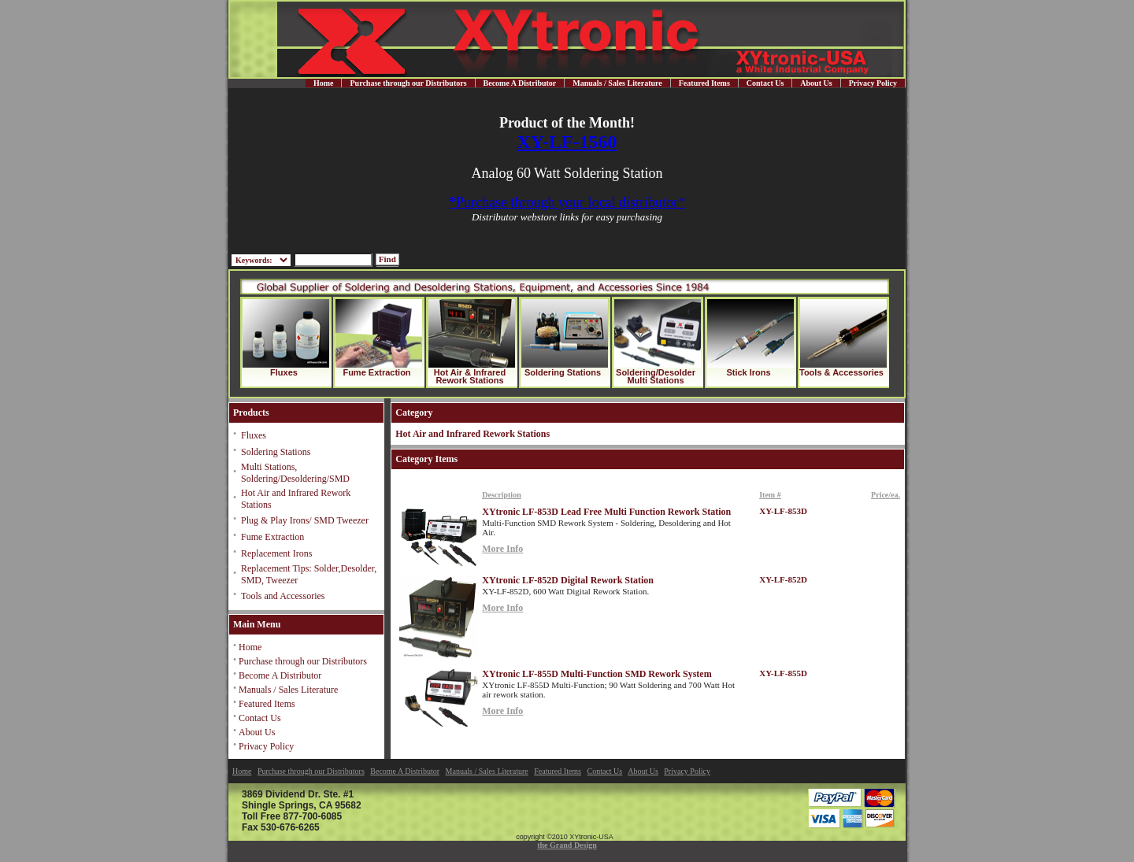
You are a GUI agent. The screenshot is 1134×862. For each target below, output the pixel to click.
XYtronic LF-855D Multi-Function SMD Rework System (596, 673)
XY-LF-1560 (567, 141)
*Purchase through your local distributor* (567, 202)
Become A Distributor (520, 83)
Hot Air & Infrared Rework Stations (470, 376)
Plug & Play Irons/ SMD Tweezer (305, 520)
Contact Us (765, 83)
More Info (502, 548)
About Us (816, 83)
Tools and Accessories (282, 595)
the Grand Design (567, 845)
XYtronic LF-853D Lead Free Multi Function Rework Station (606, 511)
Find (387, 259)
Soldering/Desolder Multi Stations (655, 376)
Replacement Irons (276, 553)
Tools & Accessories (841, 372)
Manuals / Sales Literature (617, 83)
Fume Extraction (376, 372)
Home (323, 83)
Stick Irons (748, 372)
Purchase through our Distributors (408, 83)
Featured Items (704, 83)
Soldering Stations (562, 372)
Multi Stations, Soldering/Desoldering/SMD (295, 472)
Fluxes (284, 372)
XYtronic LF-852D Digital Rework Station (568, 580)
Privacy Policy (873, 83)
